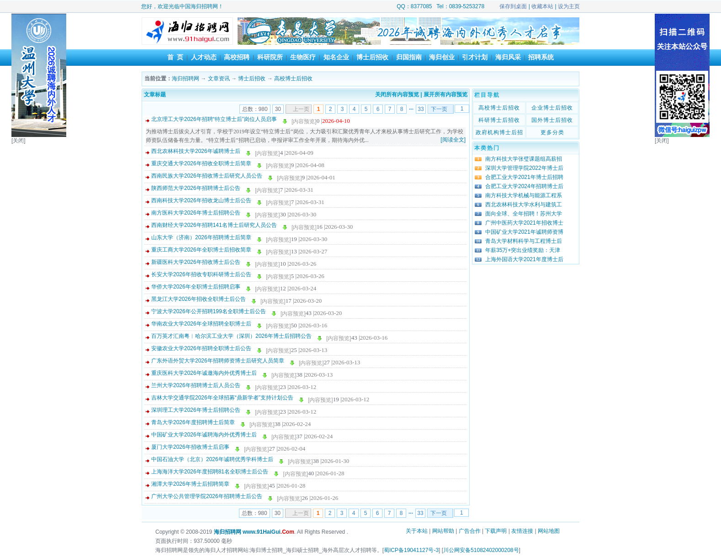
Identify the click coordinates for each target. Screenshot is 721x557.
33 (421, 109)
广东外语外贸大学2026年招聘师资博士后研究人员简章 (217, 360)
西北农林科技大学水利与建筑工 (523, 204)
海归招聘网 (185, 78)
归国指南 (409, 57)
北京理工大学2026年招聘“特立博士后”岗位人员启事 (214, 119)
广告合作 (470, 531)
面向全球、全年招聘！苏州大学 (523, 213)
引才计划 (475, 57)
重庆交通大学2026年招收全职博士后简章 (201, 163)
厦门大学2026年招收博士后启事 (190, 447)
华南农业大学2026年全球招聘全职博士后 (201, 324)
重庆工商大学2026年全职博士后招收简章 (201, 250)
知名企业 (336, 57)
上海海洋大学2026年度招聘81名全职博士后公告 (209, 471)
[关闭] (18, 140)
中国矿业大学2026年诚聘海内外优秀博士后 (204, 434)
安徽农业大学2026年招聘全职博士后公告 (201, 348)
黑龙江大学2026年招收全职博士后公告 (198, 299)
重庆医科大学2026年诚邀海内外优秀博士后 (204, 373)
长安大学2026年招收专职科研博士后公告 (201, 274)
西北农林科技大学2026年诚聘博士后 (195, 151)
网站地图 (549, 531)
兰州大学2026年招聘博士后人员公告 (195, 385)
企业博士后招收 (552, 108)
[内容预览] (304, 121)
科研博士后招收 (499, 120)
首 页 (175, 57)
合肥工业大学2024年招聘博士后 (524, 186)
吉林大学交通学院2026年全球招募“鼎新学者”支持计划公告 (222, 397)
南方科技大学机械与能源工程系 (523, 195)
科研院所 (270, 57)
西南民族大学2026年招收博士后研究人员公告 (206, 176)
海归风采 (508, 57)
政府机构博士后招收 (499, 133)
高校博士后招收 (293, 78)
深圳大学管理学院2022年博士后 (524, 168)
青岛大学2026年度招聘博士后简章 (193, 422)
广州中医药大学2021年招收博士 (524, 223)
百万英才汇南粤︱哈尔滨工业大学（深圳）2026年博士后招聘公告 (231, 336)
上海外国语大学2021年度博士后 (524, 259)
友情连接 (522, 531)
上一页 (301, 109)
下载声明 (496, 531)
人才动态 (204, 57)
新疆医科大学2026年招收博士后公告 (195, 262)
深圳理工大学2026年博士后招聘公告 (195, 410)
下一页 (439, 109)
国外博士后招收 (552, 120)
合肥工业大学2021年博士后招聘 (524, 177)
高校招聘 (236, 57)
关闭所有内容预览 (397, 94)
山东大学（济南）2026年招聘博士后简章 (201, 237)
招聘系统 (541, 57)
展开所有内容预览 (445, 94)
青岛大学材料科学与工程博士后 (523, 241)
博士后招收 (372, 57)
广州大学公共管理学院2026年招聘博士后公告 (206, 496)
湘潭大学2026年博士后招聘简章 (190, 484)
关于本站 (417, 531)
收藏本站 (542, 6)
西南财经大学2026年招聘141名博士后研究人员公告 (214, 225)
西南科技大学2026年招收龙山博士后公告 (201, 200)
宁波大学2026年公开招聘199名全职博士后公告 (208, 311)
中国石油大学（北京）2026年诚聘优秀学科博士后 (212, 459)
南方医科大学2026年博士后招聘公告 (195, 213)
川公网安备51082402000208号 (481, 550)
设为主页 (569, 6)
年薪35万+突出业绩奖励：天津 (522, 250)
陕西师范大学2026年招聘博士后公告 (195, 188)
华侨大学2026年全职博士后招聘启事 (195, 287)
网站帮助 (443, 531)
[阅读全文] (453, 140)
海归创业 (442, 57)
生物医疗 (303, 57)
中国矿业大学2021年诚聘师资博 (524, 232)
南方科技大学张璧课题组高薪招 (523, 159)
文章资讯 (219, 78)
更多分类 (552, 132)
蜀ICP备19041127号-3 (411, 550)
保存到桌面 (513, 6)
